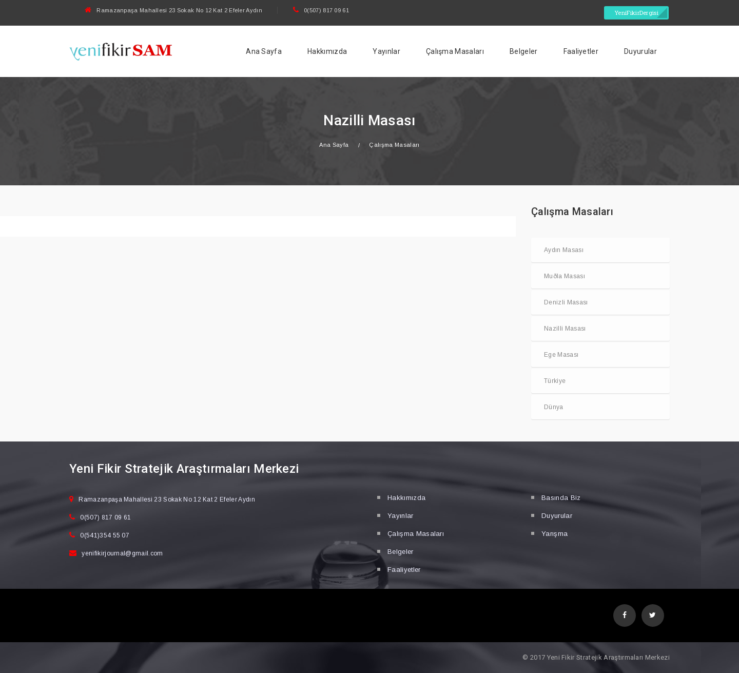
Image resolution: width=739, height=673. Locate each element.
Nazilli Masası (565, 328)
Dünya (553, 407)
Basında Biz (561, 498)
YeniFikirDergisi (636, 12)
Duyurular (640, 51)
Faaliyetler (581, 51)
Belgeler (524, 51)
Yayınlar (386, 51)
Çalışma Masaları (455, 51)
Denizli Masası (566, 302)
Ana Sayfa (264, 51)
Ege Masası (561, 354)
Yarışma (554, 533)
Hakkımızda (327, 51)
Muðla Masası (564, 276)
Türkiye (555, 380)
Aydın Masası (564, 250)
